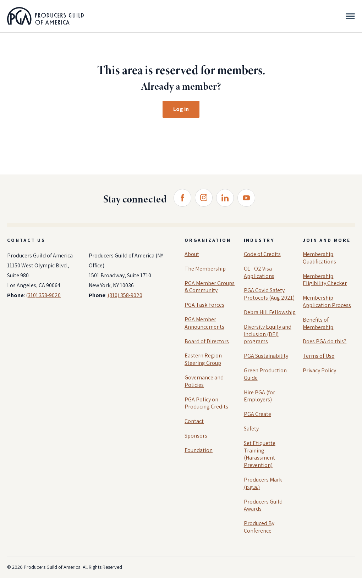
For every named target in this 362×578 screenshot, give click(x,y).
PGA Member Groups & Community (210, 286)
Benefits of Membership (318, 323)
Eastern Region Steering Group (203, 359)
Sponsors (196, 435)
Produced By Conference (259, 526)
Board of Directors (207, 341)
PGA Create (257, 414)
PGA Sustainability (266, 356)
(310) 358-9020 (43, 295)
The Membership (205, 268)
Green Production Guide (265, 374)
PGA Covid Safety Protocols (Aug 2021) (269, 294)
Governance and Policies (204, 381)
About (192, 254)
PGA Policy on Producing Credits (206, 403)
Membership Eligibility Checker (325, 279)
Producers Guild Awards (263, 505)
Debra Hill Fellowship (270, 312)
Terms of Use (318, 356)
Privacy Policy (319, 370)
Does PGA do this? (324, 341)
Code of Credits (262, 254)
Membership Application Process (327, 301)
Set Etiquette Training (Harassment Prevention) (259, 454)
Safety (251, 428)
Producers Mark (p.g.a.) (263, 483)
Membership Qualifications (319, 257)
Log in (181, 109)
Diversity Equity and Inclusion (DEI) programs (267, 334)
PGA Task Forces (204, 305)
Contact (194, 421)
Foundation (199, 450)
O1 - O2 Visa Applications (259, 272)
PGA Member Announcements (204, 323)
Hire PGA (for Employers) (259, 396)
